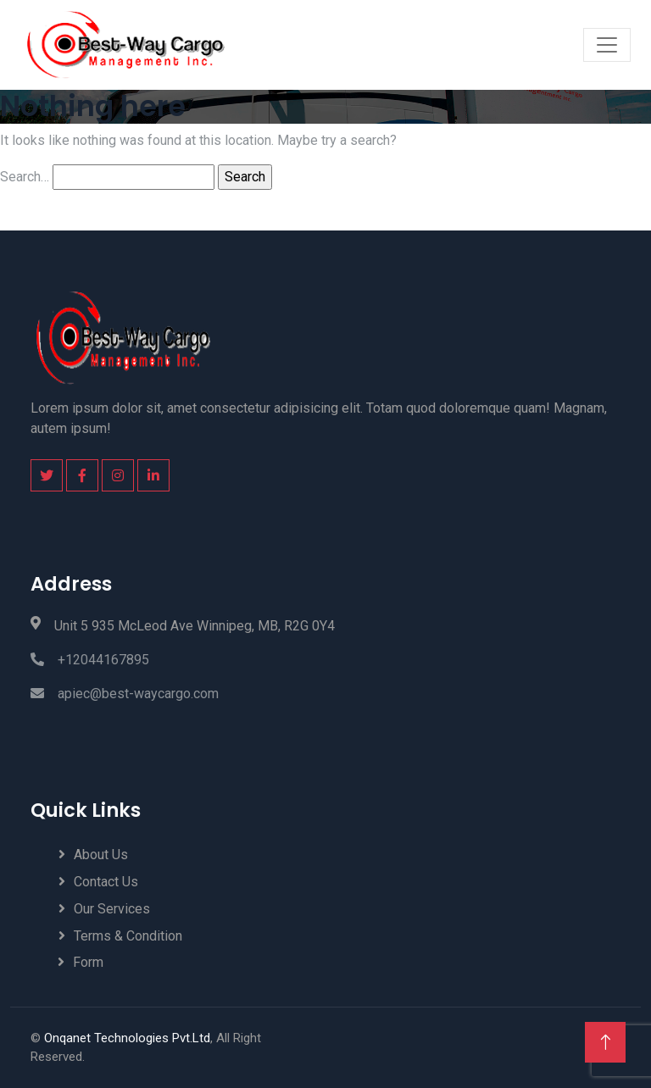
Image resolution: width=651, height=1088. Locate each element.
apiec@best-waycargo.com (125, 694)
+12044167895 (90, 660)
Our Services (112, 909)
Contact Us (106, 882)
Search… (24, 177)
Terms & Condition (128, 936)
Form (88, 962)
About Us (101, 855)
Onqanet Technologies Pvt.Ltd (127, 1038)
